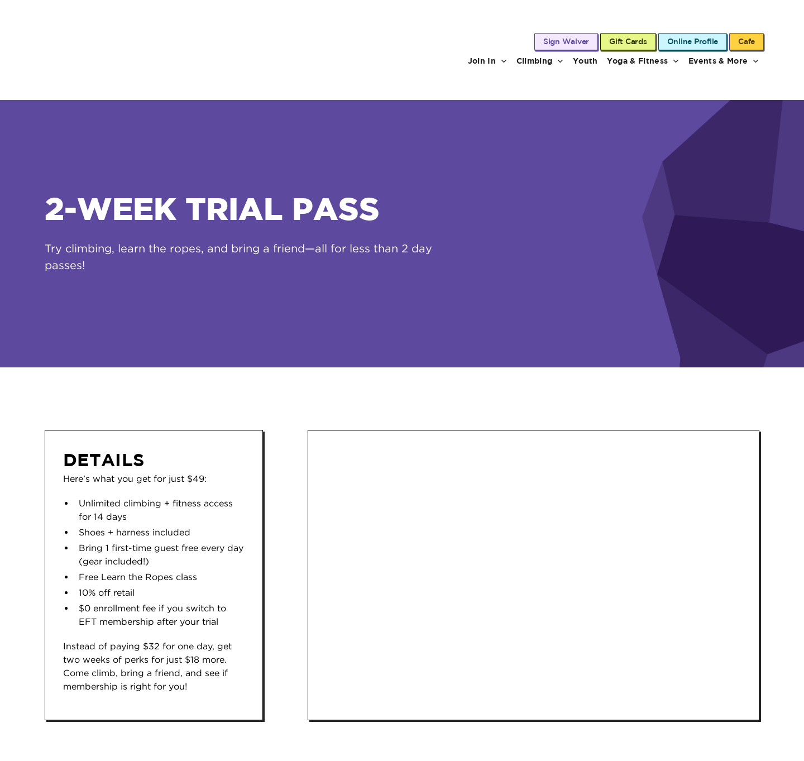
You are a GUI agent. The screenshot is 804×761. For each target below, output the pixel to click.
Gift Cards (628, 41)
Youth (585, 60)
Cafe (746, 41)
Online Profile (693, 41)
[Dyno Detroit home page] (104, 61)
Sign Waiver (566, 41)
